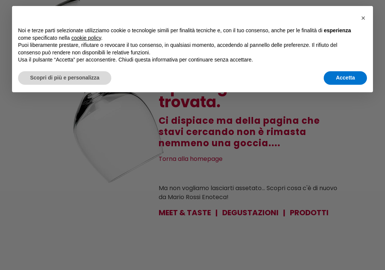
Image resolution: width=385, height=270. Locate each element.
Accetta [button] (345, 78)
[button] (363, 18)
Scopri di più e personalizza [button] (64, 78)
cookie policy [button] (86, 38)
